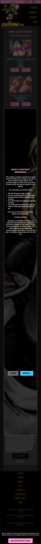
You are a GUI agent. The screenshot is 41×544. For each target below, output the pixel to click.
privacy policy (21, 535)
